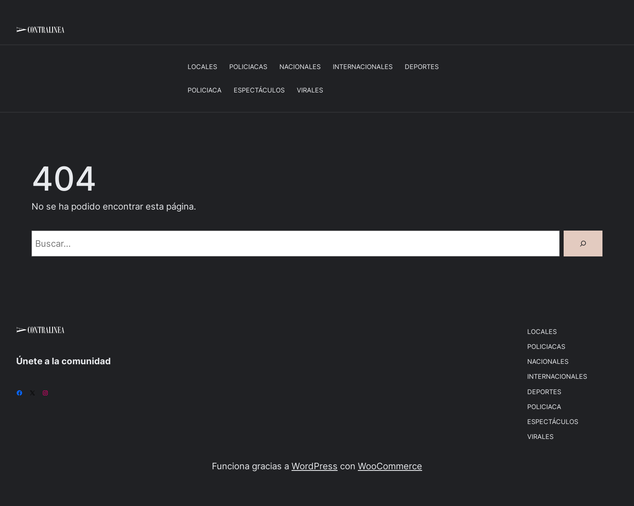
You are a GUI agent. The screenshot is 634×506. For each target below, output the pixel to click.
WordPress (315, 465)
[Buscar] (583, 243)
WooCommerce (390, 465)
